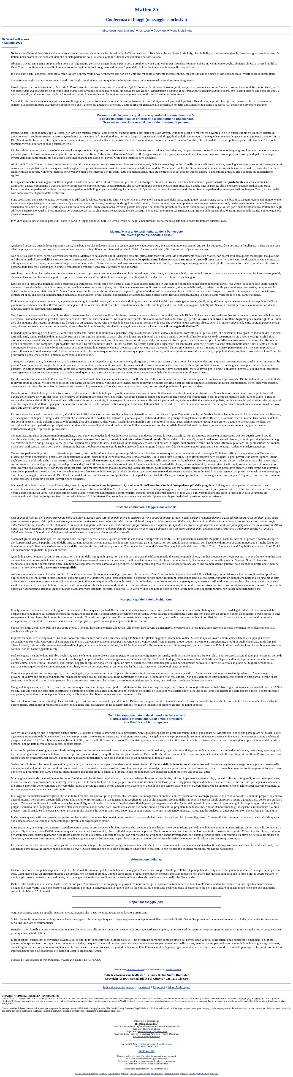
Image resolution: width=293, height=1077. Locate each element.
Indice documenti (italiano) (118, 30)
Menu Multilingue (181, 30)
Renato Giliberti (173, 969)
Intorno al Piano (171, 1073)
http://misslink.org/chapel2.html (152, 1031)
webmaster (130, 1056)
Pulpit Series (203, 1073)
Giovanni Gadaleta (135, 969)
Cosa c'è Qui (114, 1073)
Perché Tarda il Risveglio (86, 1073)
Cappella (214, 1073)
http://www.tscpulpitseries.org (146, 1036)
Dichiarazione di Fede (140, 1073)
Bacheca (184, 1073)
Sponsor (124, 1073)
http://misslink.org (151, 1029)
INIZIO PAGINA (146, 1051)
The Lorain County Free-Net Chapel (156, 1044)
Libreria (192, 1073)
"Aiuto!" (103, 1073)
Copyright (160, 30)
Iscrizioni (144, 30)
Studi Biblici (157, 1073)
